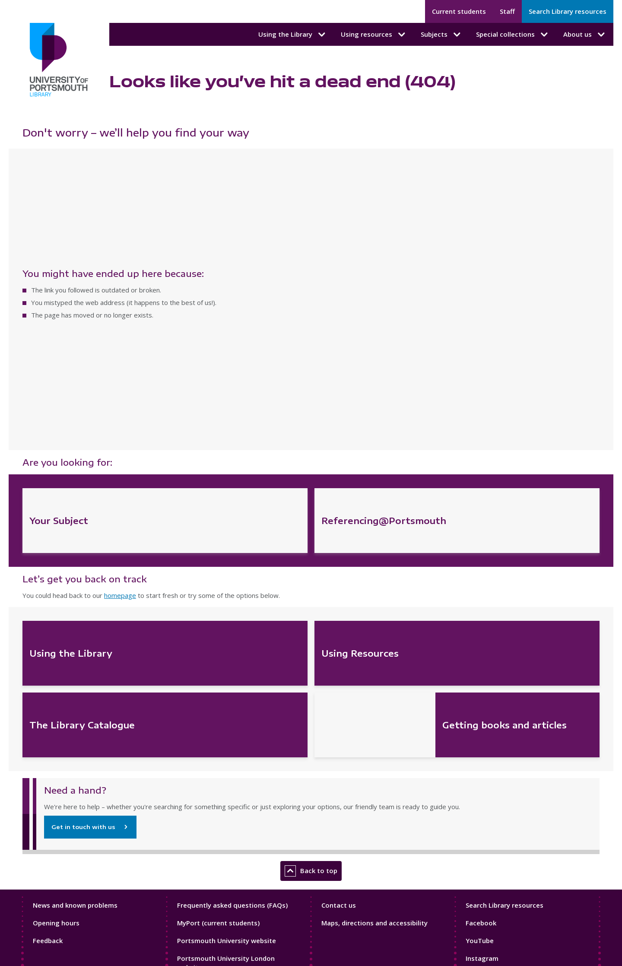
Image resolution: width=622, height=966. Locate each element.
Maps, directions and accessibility (374, 747)
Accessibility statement (72, 819)
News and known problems (75, 729)
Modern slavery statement (77, 856)
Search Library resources (567, 11)
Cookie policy (55, 831)
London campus (202, 876)
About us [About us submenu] (584, 34)
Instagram (482, 783)
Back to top (311, 695)
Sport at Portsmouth (210, 910)
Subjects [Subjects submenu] (441, 34)
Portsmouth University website (226, 765)
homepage (120, 420)
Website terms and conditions (82, 869)
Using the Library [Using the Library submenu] (292, 34)
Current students (459, 11)
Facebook (481, 747)
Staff (507, 11)
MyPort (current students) (218, 747)
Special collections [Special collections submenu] (512, 34)
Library (188, 893)
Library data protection (71, 844)
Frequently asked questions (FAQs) (232, 729)
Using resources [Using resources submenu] (374, 34)
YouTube (480, 765)
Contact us (338, 729)
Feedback (48, 765)
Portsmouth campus (209, 859)
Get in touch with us (83, 651)
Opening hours (56, 747)
